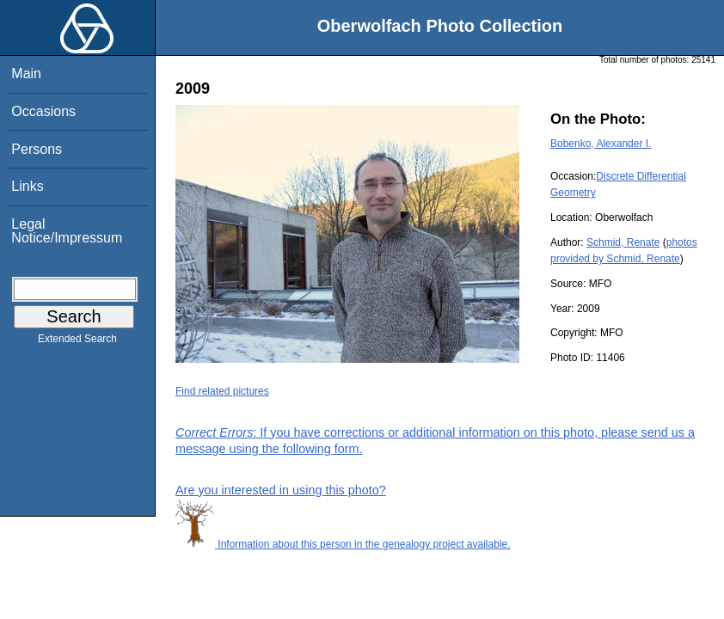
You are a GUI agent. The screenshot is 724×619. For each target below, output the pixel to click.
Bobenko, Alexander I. (600, 144)
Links (27, 186)
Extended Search (77, 342)
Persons (36, 149)
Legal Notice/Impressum (66, 231)
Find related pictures (222, 391)
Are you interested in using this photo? (280, 490)
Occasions (43, 111)
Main (26, 73)
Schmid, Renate (623, 242)
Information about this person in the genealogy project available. (343, 544)
